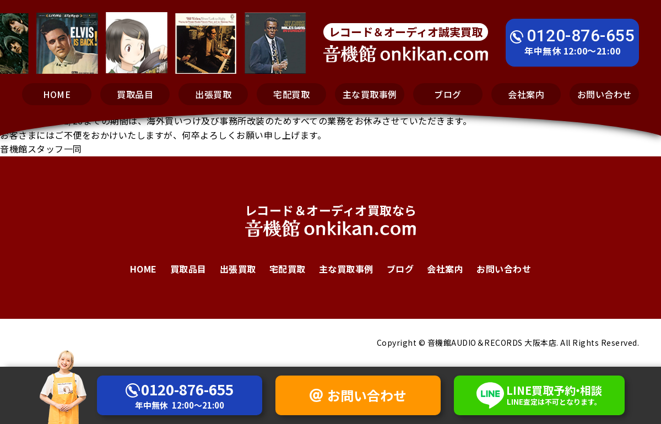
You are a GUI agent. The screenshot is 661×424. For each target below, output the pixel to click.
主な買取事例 (370, 94)
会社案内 (526, 94)
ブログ (448, 94)
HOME (57, 94)
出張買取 (213, 94)
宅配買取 (291, 94)
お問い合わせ (604, 94)
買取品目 (135, 94)
